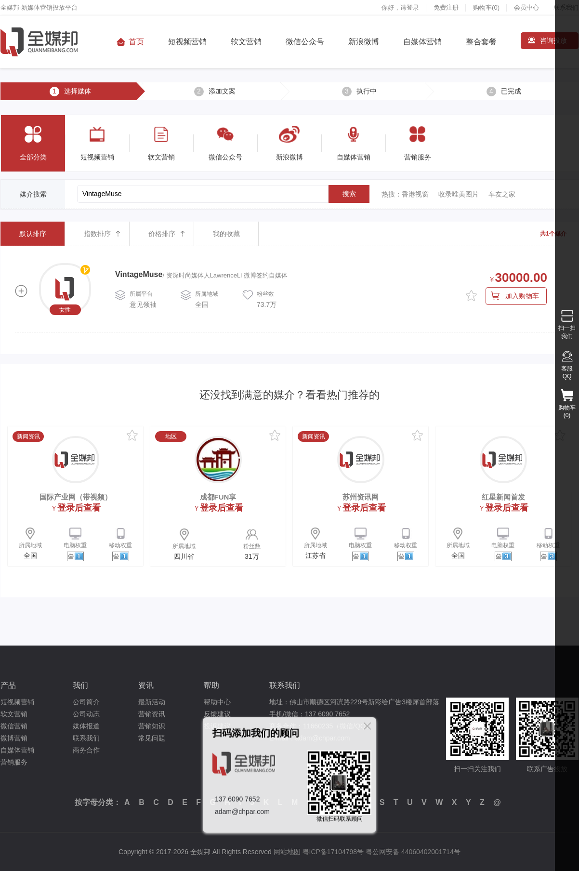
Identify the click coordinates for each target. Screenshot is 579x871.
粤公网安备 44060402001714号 (413, 852)
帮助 (211, 685)
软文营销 (246, 42)
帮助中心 (217, 702)
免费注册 (446, 7)
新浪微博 (363, 42)
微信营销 (13, 726)
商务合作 (86, 750)
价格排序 (161, 234)
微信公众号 (305, 42)
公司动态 (86, 714)
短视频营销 (187, 42)
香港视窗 (415, 194)
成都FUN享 (218, 497)
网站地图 (287, 852)
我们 (80, 685)
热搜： (392, 194)
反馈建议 (217, 714)
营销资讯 (151, 714)
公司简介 (86, 702)
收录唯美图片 (458, 194)
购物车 (486, 7)
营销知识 (151, 726)
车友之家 (501, 194)
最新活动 (151, 702)
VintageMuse (138, 274)
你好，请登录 (400, 7)
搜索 (349, 194)
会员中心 (526, 7)
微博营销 (13, 738)
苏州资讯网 (360, 497)
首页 (136, 42)
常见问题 (151, 738)
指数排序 (97, 234)
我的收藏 (226, 234)
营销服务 (13, 762)
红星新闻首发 (503, 497)
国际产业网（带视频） (75, 497)
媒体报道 (86, 726)
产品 (8, 685)
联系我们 (86, 738)
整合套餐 (481, 42)
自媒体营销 (422, 42)
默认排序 (32, 234)
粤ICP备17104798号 (333, 852)
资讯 (146, 685)
